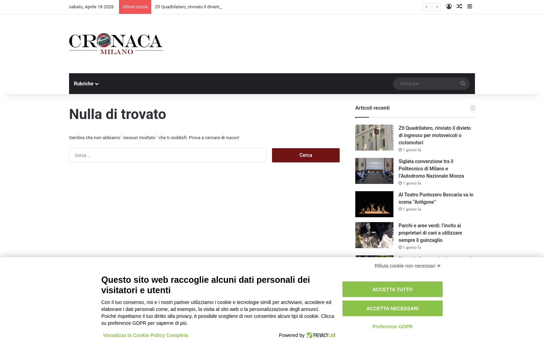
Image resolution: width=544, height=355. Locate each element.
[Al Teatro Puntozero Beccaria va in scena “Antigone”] (374, 204)
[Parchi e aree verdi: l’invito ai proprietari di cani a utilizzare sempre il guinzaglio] (374, 235)
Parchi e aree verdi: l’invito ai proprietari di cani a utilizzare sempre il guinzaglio (430, 233)
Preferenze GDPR (392, 326)
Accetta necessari (392, 308)
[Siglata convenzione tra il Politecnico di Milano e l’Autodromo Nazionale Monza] (374, 171)
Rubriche (83, 83)
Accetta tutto (393, 289)
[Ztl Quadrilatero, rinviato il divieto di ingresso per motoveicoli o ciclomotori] (374, 138)
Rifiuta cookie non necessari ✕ (408, 266)
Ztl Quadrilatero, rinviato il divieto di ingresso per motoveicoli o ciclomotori (435, 135)
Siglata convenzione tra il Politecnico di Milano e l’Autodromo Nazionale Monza (431, 169)
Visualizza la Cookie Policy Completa (145, 335)
